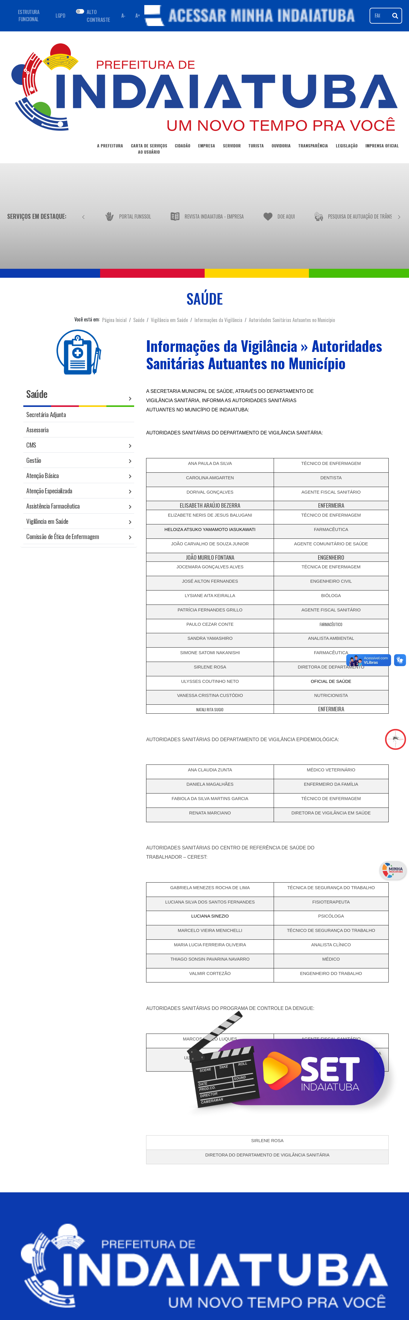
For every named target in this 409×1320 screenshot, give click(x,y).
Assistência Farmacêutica (52, 505)
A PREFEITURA (110, 147)
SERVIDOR (232, 147)
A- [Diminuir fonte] (123, 15)
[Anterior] (83, 216)
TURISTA (256, 147)
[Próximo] (399, 216)
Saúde (138, 319)
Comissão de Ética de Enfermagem (62, 536)
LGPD (60, 15)
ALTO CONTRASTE (98, 15)
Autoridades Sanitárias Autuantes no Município (292, 319)
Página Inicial (114, 319)
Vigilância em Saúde (169, 319)
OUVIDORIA (281, 147)
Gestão (33, 460)
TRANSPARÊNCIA (313, 147)
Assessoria (37, 429)
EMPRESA (206, 147)
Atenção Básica (42, 475)
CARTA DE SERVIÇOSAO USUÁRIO (149, 150)
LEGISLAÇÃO (347, 147)
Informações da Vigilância (218, 319)
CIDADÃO (182, 147)
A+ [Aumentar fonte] (137, 15)
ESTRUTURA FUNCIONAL (28, 15)
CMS (31, 444)
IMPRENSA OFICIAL (382, 147)
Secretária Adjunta (46, 414)
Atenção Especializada (49, 490)
